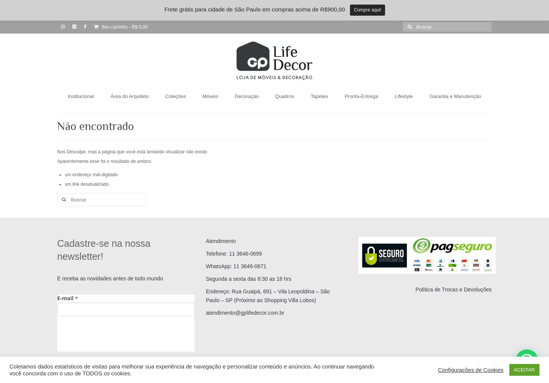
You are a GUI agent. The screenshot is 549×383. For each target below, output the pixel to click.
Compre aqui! (367, 10)
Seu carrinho (121, 27)
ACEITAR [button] (524, 370)
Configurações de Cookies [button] (471, 370)
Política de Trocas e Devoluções (454, 289)
